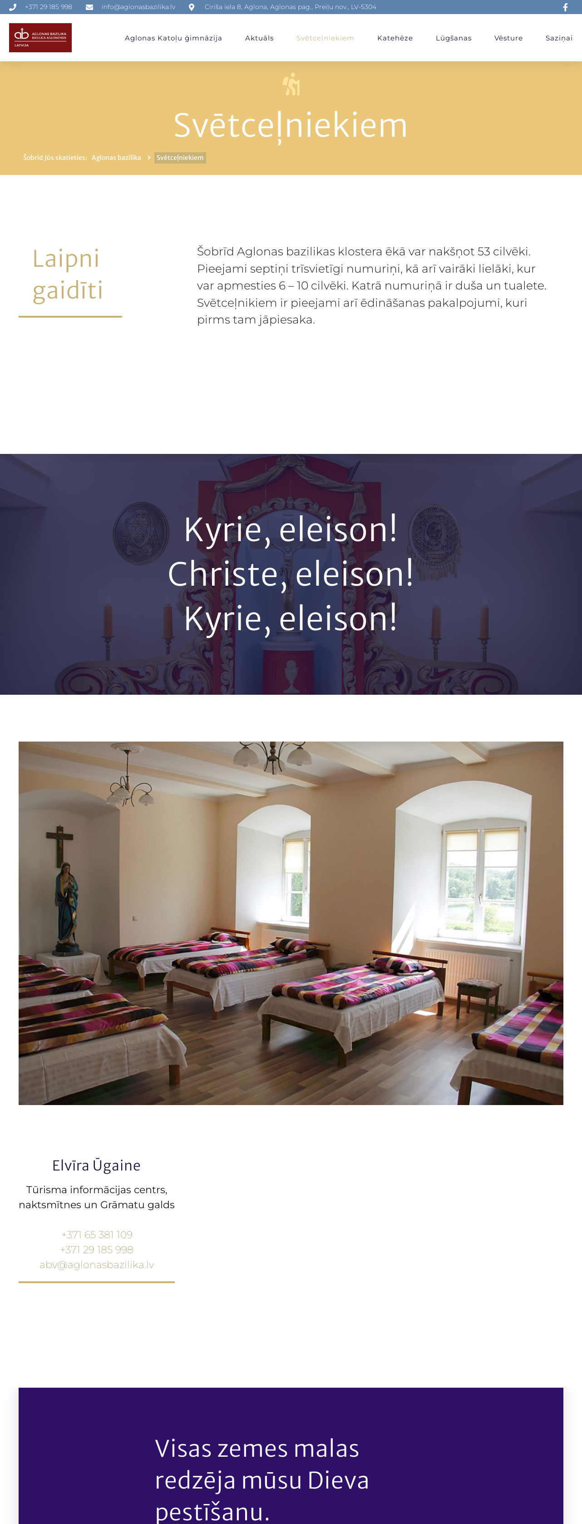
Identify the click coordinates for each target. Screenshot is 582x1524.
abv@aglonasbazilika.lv (96, 1265)
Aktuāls (259, 38)
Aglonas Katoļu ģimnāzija (173, 38)
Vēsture (508, 38)
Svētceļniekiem (325, 38)
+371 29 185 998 (96, 1250)
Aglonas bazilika (116, 158)
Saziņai (559, 38)
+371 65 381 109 (97, 1235)
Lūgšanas (454, 38)
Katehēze (395, 38)
